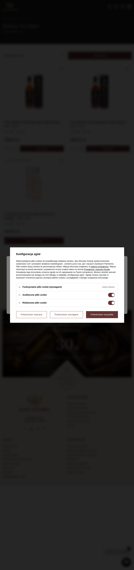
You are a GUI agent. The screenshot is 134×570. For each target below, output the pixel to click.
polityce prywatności (100, 266)
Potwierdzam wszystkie (102, 314)
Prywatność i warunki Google (97, 269)
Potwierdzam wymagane (66, 314)
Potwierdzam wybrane (31, 314)
